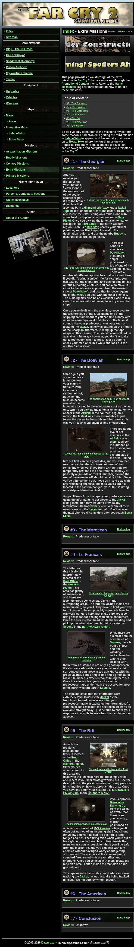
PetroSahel (88, 224)
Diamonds (12, 205)
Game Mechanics (17, 199)
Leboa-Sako (17, 133)
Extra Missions (16, 169)
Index (9, 31)
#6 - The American (76, 122)
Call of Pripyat (15, 55)
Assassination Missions (21, 151)
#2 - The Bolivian (75, 107)
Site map (12, 37)
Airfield (86, 413)
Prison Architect (16, 67)
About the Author (17, 217)
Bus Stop (93, 227)
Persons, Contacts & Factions (25, 193)
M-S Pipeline (102, 828)
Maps (9, 115)
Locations (12, 187)
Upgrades (12, 91)
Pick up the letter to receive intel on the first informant (108, 200)
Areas (12, 121)
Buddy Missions (16, 157)
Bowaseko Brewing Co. (118, 804)
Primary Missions (17, 175)
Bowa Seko (16, 139)
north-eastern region (95, 626)
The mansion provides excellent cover (86, 823)
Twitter (10, 79)
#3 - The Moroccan (77, 110)
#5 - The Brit (73, 118)
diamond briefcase (96, 207)
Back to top (123, 160)
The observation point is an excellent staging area (108, 399)
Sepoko (68, 626)
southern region (98, 793)
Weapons (12, 103)
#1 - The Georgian (76, 103)
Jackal (84, 326)
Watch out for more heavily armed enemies (86, 657)
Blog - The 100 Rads (19, 49)
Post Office (70, 581)
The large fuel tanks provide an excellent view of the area (86, 268)
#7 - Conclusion (75, 125)
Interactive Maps (17, 127)
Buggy (118, 233)
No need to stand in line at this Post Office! (108, 769)
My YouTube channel (19, 73)
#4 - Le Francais (75, 114)
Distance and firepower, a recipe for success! (108, 593)
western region (71, 586)
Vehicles (11, 97)
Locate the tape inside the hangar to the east (86, 454)
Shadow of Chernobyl (20, 61)
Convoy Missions (17, 163)
